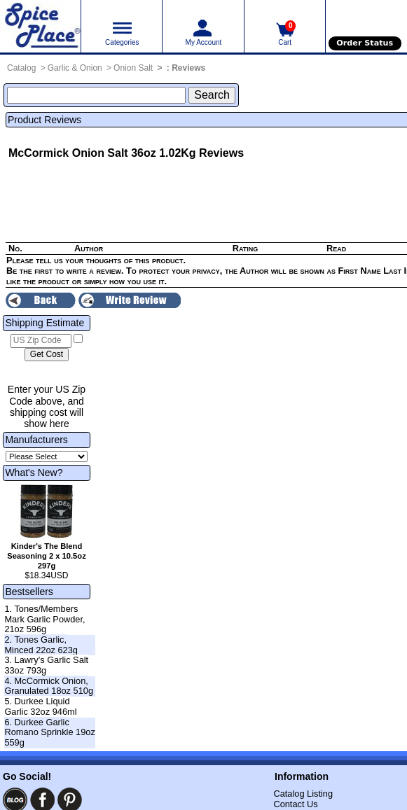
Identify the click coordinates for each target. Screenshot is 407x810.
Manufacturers (36, 439)
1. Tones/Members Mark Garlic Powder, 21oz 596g (44, 618)
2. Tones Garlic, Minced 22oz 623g (41, 644)
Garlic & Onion (75, 68)
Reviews (188, 68)
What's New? (33, 472)
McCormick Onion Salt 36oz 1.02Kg (102, 153)
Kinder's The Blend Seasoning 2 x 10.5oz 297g (46, 556)
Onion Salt (133, 68)
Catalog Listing (303, 793)
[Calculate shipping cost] (47, 355)
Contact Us (295, 804)
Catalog (21, 68)
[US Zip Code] (41, 341)
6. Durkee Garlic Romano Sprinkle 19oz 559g (49, 732)
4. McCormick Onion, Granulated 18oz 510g (48, 686)
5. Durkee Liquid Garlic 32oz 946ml (40, 706)
